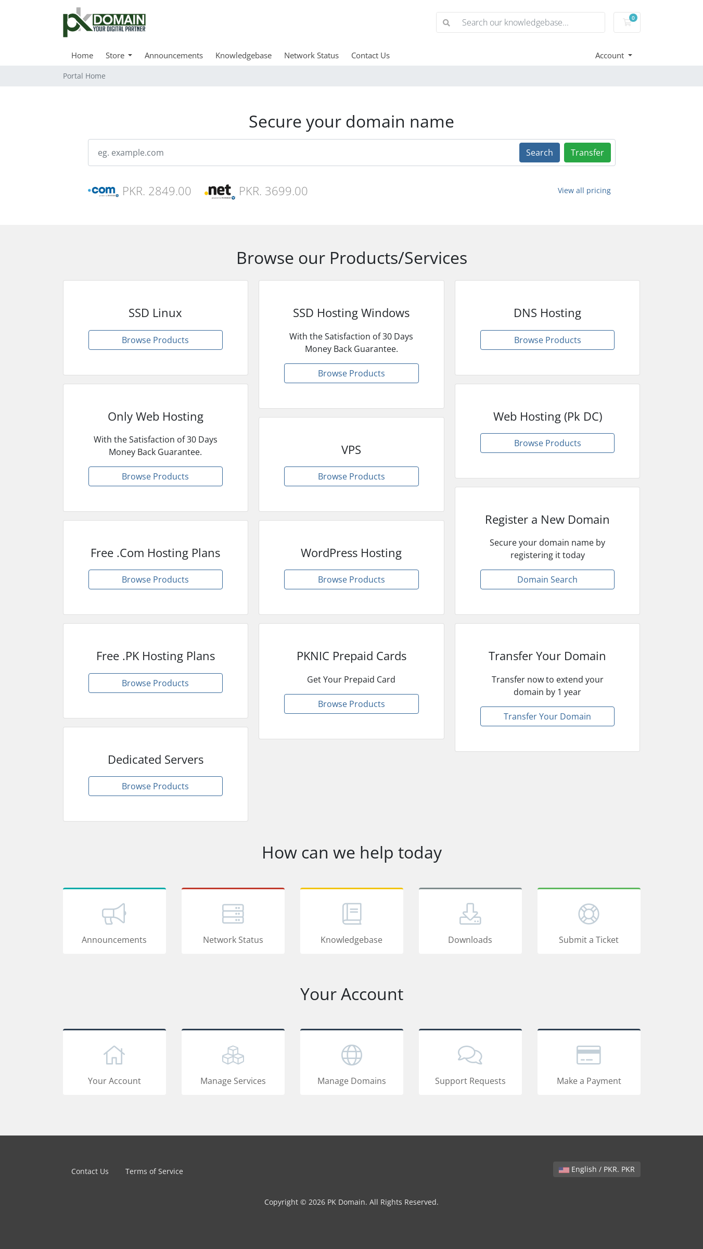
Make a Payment (589, 1064)
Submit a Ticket (589, 922)
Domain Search (547, 579)
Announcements (174, 55)
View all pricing (584, 190)
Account (610, 55)
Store (116, 55)
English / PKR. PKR (597, 1169)
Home (82, 55)
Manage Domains (351, 1064)
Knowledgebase (243, 55)
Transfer (587, 152)
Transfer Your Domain (547, 716)
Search (539, 152)
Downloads (470, 922)
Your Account (114, 1064)
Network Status (311, 55)
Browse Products (155, 340)
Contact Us (370, 55)
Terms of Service (154, 1171)
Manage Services (233, 1064)
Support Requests (470, 1064)
